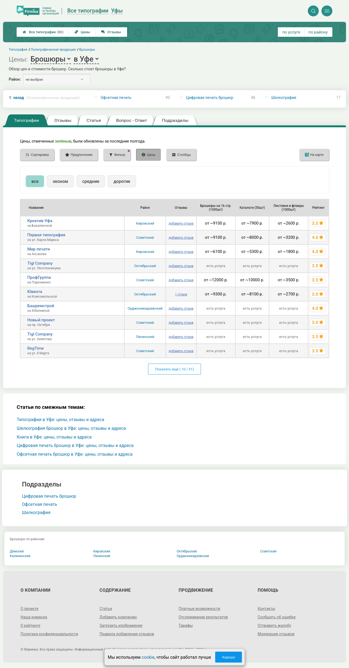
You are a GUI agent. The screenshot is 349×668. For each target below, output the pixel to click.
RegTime (35, 348)
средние (91, 181)
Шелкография (283, 97)
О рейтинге (30, 625)
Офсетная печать (116, 97)
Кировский (145, 223)
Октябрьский (145, 266)
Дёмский (17, 551)
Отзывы (111, 32)
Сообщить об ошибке (277, 617)
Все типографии (43, 32)
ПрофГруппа (39, 277)
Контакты (266, 608)
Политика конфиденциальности (49, 634)
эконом (60, 181)
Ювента (34, 291)
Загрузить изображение (121, 625)
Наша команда (33, 617)
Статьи (106, 608)
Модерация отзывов (276, 634)
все (34, 181)
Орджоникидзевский (145, 308)
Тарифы (186, 625)
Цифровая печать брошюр (209, 97)
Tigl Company (40, 263)
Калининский (20, 556)
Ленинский (145, 337)
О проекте (29, 608)
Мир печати (38, 249)
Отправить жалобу (274, 625)
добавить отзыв (181, 223)
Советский (145, 237)
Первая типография (46, 234)
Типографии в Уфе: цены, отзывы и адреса (60, 419)
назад (46, 98)
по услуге (291, 32)
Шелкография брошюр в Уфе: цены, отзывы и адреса (71, 428)
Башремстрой (40, 305)
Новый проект (41, 320)
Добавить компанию (118, 617)
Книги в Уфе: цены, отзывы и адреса (54, 437)
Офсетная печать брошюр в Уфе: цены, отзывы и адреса (75, 454)
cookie (148, 657)
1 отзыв (181, 294)
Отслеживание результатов (203, 617)
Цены (82, 32)
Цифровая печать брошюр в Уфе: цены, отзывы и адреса (75, 445)
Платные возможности (199, 608)
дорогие (121, 181)
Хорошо (228, 657)
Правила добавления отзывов (127, 634)
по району (317, 32)
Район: (15, 79)
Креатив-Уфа (39, 220)
